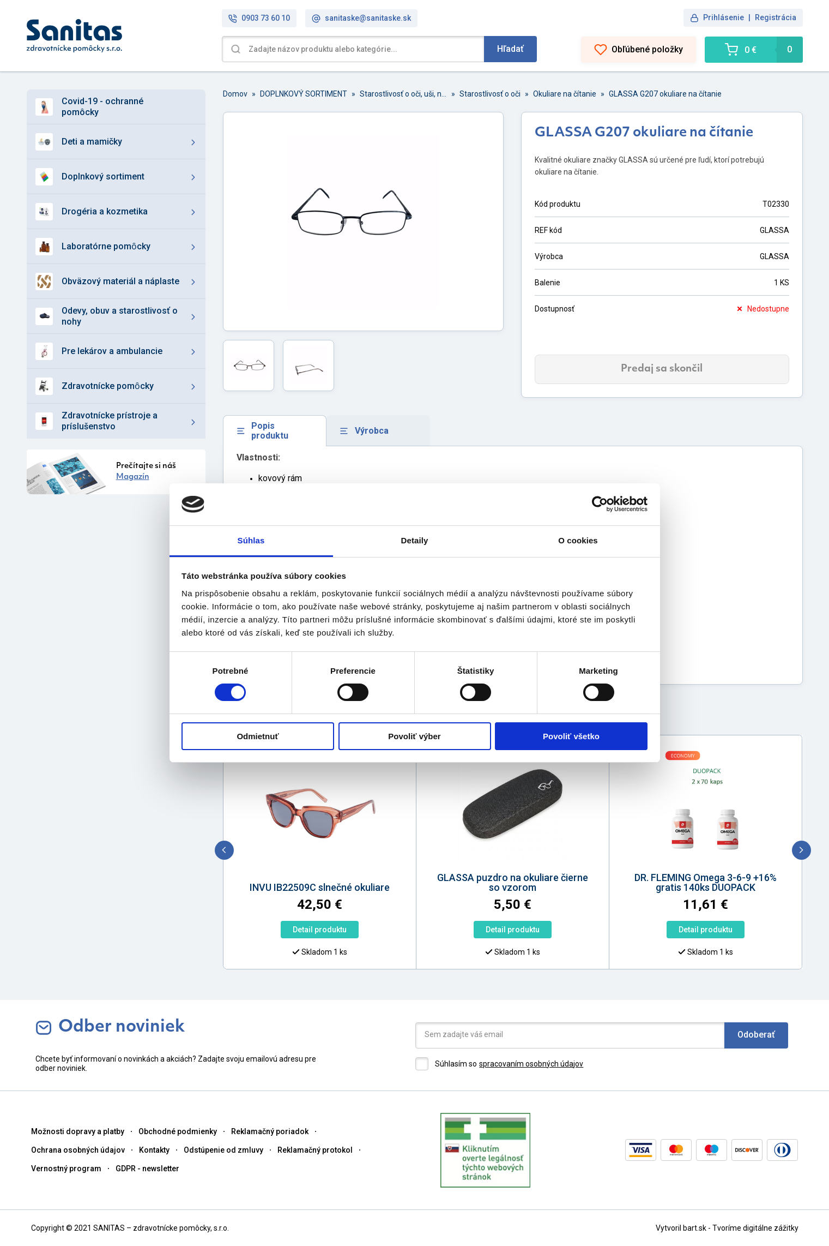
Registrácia (775, 17)
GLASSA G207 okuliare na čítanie (665, 93)
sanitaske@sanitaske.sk (361, 18)
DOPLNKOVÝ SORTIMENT (303, 93)
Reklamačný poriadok (269, 1131)
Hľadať (510, 49)
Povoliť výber (414, 736)
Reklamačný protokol (315, 1150)
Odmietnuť (258, 736)
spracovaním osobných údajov (531, 1063)
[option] (266, 860)
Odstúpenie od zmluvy (223, 1150)
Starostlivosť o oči (490, 93)
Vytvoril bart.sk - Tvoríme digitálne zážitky (727, 1228)
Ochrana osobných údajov (78, 1150)
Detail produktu (266, 929)
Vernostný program (66, 1168)
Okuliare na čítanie (564, 93)
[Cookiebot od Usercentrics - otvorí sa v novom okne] (600, 504)
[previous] (224, 850)
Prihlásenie (723, 17)
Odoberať (756, 1034)
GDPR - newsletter (147, 1168)
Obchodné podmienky (177, 1131)
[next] (801, 850)
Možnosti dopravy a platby (77, 1131)
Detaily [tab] (414, 540)
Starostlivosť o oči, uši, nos (403, 93)
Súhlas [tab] (251, 540)
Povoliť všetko (571, 736)
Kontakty (154, 1150)
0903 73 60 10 (259, 18)
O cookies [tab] (578, 540)
